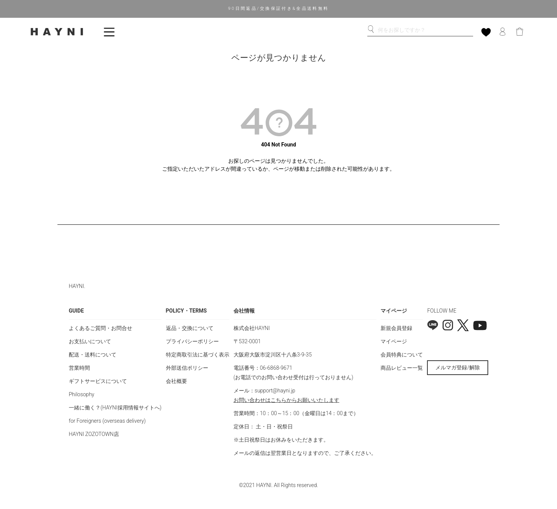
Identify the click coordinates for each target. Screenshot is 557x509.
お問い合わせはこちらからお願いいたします (286, 400)
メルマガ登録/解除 (457, 367)
